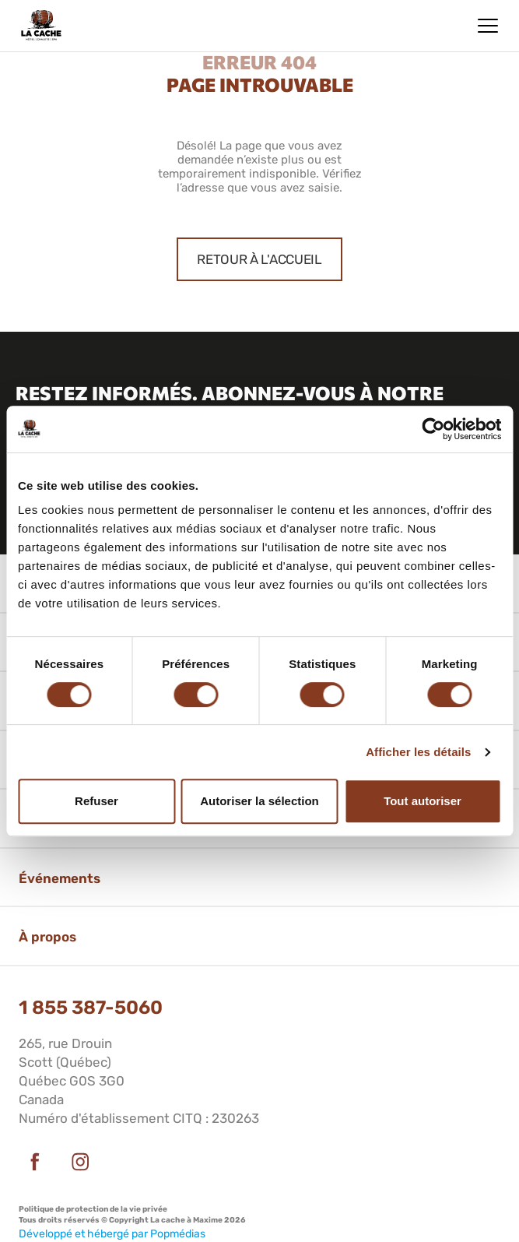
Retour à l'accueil (259, 259)
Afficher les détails (418, 751)
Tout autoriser (422, 800)
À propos (47, 937)
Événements (59, 878)
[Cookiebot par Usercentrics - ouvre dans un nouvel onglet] (433, 429)
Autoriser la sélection (259, 800)
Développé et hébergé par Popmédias (112, 1233)
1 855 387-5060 (91, 1008)
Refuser (96, 800)
